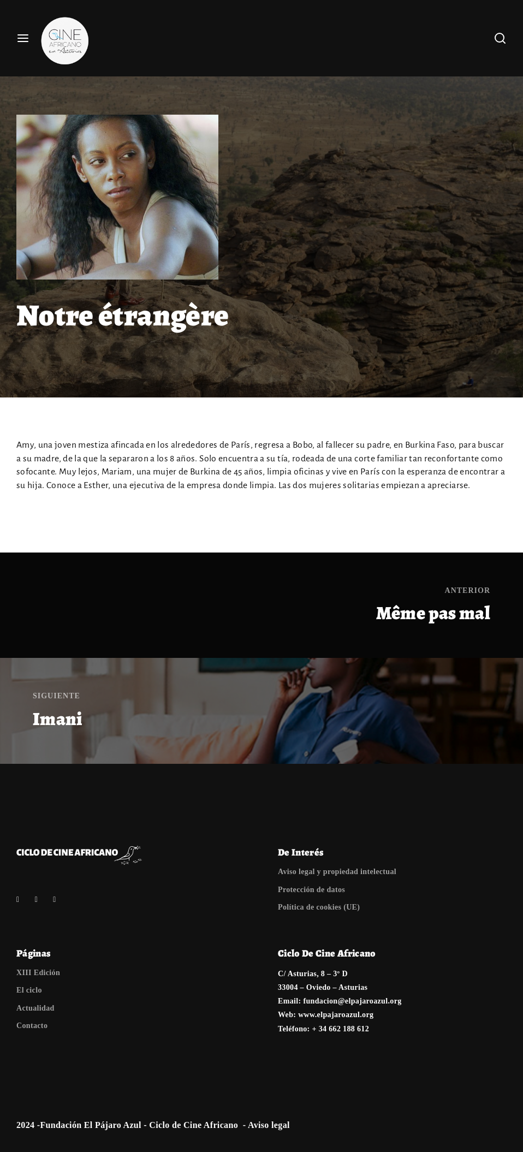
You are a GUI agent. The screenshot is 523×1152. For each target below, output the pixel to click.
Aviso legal (269, 1125)
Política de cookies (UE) (319, 907)
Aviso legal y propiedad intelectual (337, 872)
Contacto (31, 1026)
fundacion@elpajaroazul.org (352, 1001)
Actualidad (35, 1008)
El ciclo (29, 990)
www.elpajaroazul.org (335, 1015)
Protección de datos (311, 890)
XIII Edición (38, 973)
